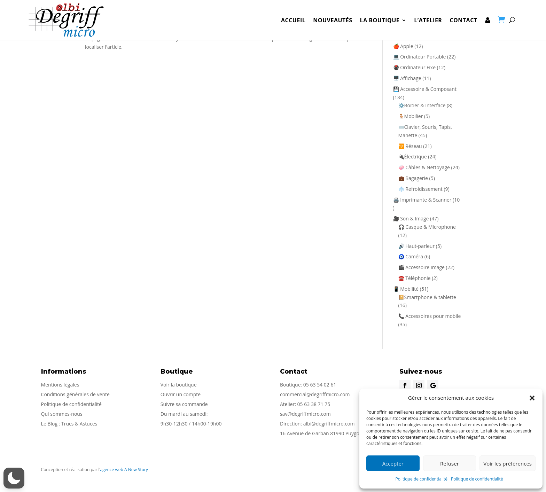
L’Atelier (428, 15)
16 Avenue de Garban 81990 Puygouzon (325, 433)
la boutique (380, 15)
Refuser (449, 463)
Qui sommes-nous (62, 414)
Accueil (293, 15)
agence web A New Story (124, 470)
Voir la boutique (179, 384)
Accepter (393, 463)
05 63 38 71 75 (313, 404)
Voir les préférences (507, 463)
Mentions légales (60, 384)
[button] (532, 398)
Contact (463, 15)
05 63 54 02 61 (319, 384)
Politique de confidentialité (421, 479)
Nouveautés (332, 15)
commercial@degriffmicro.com (315, 394)
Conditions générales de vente (75, 394)
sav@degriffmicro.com (305, 414)
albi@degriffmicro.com (329, 423)
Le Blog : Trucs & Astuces (69, 423)
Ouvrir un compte (181, 394)
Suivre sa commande (184, 404)
